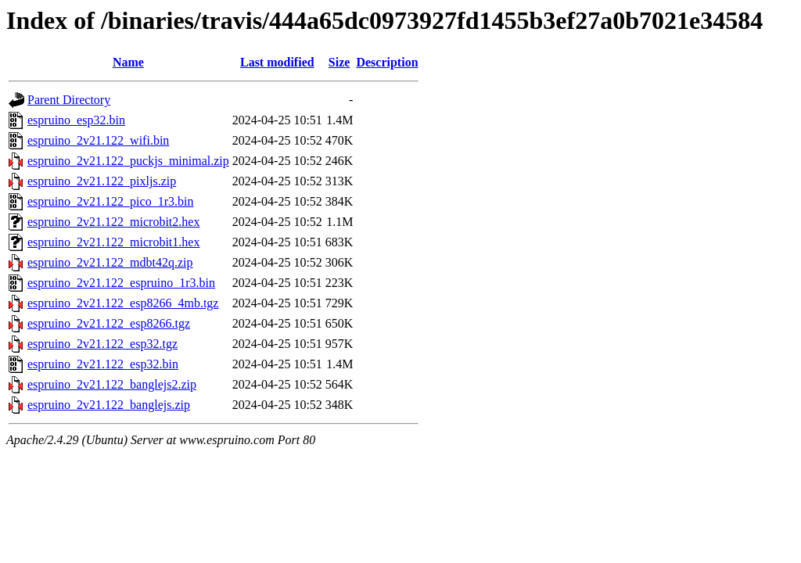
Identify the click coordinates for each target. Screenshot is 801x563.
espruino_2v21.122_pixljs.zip (101, 181)
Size (339, 62)
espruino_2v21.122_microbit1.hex (113, 242)
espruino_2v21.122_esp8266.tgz (108, 323)
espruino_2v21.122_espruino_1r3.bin (121, 282)
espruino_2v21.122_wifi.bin (98, 140)
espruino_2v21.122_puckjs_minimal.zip (128, 160)
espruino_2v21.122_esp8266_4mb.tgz (122, 303)
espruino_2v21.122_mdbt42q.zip (110, 262)
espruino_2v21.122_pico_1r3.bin (110, 201)
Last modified (277, 62)
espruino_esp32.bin (76, 120)
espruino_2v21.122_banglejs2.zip (111, 384)
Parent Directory (68, 99)
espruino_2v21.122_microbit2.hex (113, 221)
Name (128, 62)
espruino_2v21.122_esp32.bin (102, 364)
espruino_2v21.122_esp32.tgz (102, 343)
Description (387, 62)
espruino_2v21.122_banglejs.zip (108, 404)
